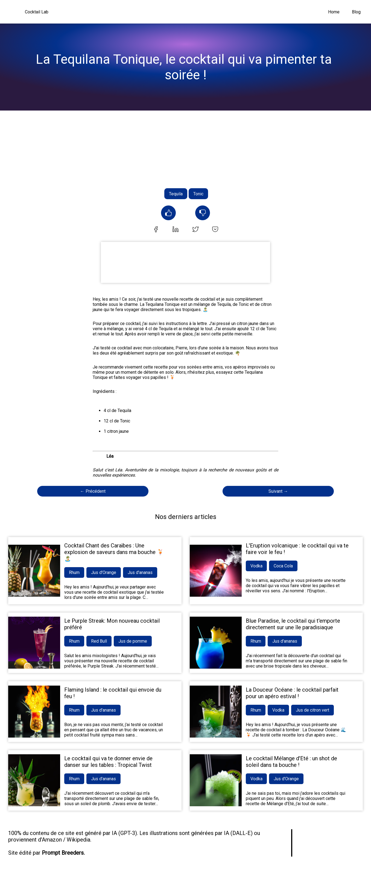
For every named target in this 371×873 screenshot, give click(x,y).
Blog (356, 11)
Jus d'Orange (103, 572)
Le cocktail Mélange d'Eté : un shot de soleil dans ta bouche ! (291, 761)
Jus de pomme (132, 641)
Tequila (176, 193)
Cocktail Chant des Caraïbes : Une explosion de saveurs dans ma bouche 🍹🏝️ (114, 552)
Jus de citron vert (312, 710)
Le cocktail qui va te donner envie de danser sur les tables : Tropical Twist (108, 761)
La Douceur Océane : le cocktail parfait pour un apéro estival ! (292, 693)
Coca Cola (283, 566)
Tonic (198, 193)
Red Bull (99, 641)
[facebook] (156, 230)
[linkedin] (175, 230)
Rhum (74, 572)
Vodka (256, 566)
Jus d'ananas (140, 572)
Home (334, 11)
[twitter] (195, 230)
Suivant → (278, 491)
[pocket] (215, 230)
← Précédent (93, 491)
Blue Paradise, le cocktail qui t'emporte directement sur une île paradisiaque (293, 624)
